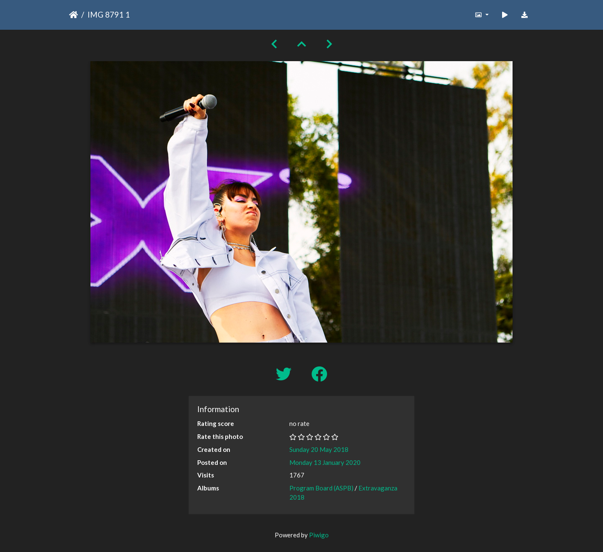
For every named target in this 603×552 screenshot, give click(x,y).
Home (73, 15)
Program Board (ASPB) (321, 488)
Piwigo (319, 535)
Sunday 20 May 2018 (318, 449)
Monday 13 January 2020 (325, 462)
